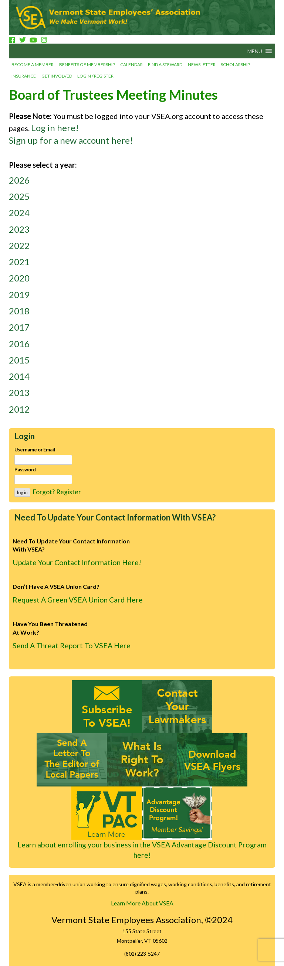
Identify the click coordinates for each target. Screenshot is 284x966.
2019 (19, 294)
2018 (19, 310)
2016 (19, 343)
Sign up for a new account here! (71, 140)
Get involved (56, 76)
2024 (19, 212)
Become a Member (32, 64)
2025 (19, 196)
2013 (19, 392)
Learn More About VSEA (142, 903)
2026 (19, 180)
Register (68, 492)
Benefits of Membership (87, 64)
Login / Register (95, 76)
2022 (19, 245)
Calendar (131, 64)
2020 (19, 278)
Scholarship (235, 64)
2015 (19, 360)
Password (25, 469)
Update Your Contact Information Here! (77, 562)
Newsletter (202, 64)
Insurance (23, 76)
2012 (19, 409)
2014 (19, 376)
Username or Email (34, 450)
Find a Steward (165, 64)
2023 (19, 229)
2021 (19, 261)
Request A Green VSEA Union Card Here (78, 599)
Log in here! (55, 127)
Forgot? (44, 492)
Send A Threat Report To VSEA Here (72, 645)
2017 (19, 327)
